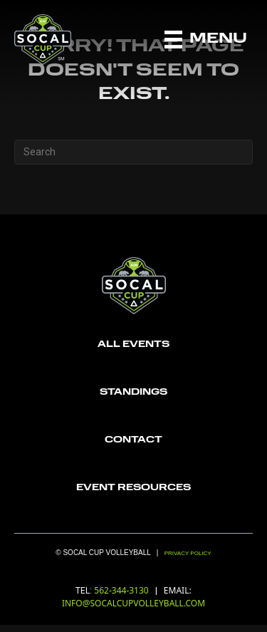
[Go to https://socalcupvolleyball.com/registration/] (133, 345)
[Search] (133, 152)
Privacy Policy (187, 553)
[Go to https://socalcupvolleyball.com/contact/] (133, 440)
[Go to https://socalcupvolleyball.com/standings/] (133, 393)
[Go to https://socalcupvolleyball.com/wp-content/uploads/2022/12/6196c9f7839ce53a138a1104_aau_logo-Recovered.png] (133, 488)
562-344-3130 (122, 590)
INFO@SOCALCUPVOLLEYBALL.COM (133, 603)
